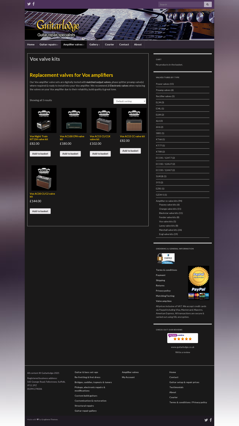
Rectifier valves (163, 96)
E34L (158, 108)
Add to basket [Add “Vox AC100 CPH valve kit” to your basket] (70, 153)
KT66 (159, 139)
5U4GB (159, 176)
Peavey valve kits (167, 204)
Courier (109, 44)
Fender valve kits (167, 217)
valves (125, 85)
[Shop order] (130, 101)
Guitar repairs (49, 44)
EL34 (158, 102)
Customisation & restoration (90, 400)
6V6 (158, 127)
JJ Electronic (114, 85)
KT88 (159, 151)
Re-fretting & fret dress (87, 377)
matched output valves (98, 82)
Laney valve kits (167, 225)
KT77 (159, 145)
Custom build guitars (86, 395)
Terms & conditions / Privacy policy (188, 402)
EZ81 (158, 188)
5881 (158, 133)
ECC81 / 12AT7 (164, 157)
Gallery (94, 44)
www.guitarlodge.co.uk (182, 347)
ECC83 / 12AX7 (164, 170)
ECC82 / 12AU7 (164, 164)
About (138, 44)
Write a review (182, 352)
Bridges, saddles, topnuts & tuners (93, 382)
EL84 (158, 114)
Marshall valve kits (168, 229)
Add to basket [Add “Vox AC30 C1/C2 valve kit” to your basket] (40, 211)
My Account (128, 377)
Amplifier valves (73, 44)
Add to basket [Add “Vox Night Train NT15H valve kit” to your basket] (40, 153)
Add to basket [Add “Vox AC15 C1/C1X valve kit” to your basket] (100, 153)
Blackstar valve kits (168, 213)
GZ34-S (160, 194)
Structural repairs (84, 405)
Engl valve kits (166, 234)
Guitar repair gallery (86, 410)
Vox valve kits (166, 221)
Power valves (162, 83)
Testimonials (176, 387)
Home (30, 44)
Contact (124, 44)
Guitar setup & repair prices (184, 382)
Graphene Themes (49, 419)
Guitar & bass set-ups (86, 372)
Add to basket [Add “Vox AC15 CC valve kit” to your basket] (130, 150)
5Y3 (158, 182)
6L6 (158, 120)
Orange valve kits (168, 208)
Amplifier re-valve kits (167, 200)
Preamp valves (163, 90)
